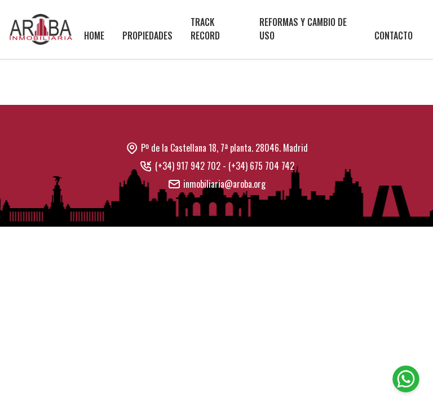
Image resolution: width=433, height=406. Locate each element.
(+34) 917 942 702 (187, 166)
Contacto (393, 35)
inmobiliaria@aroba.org (224, 184)
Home (94, 35)
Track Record (205, 28)
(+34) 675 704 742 (261, 166)
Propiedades (147, 35)
